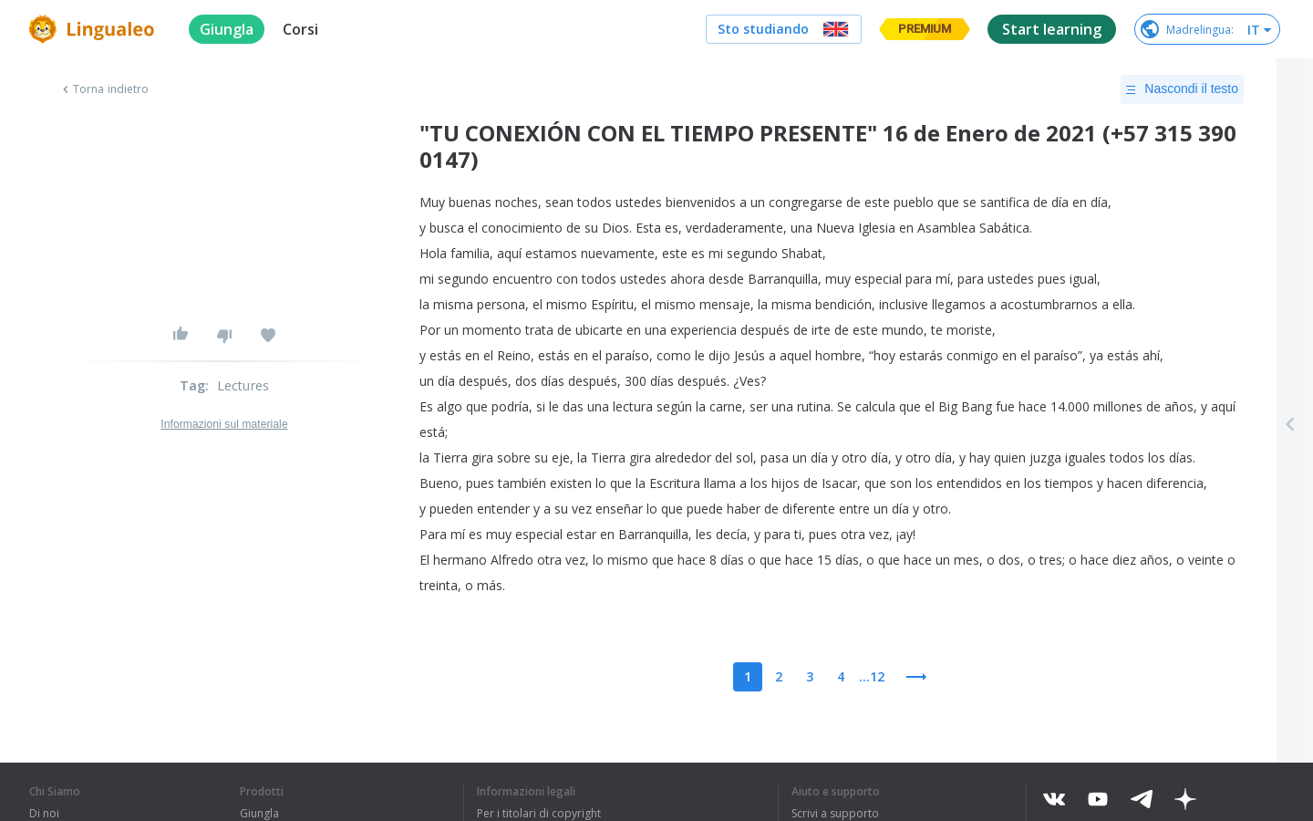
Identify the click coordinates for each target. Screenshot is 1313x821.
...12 (871, 676)
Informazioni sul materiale (223, 424)
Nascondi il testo (1182, 89)
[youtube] (1097, 799)
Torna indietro (103, 89)
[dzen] (1185, 799)
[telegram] (1141, 799)
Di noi (44, 813)
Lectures (243, 385)
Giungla (259, 813)
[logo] (94, 29)
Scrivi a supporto (835, 813)
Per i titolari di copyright (539, 813)
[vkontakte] (1054, 799)
